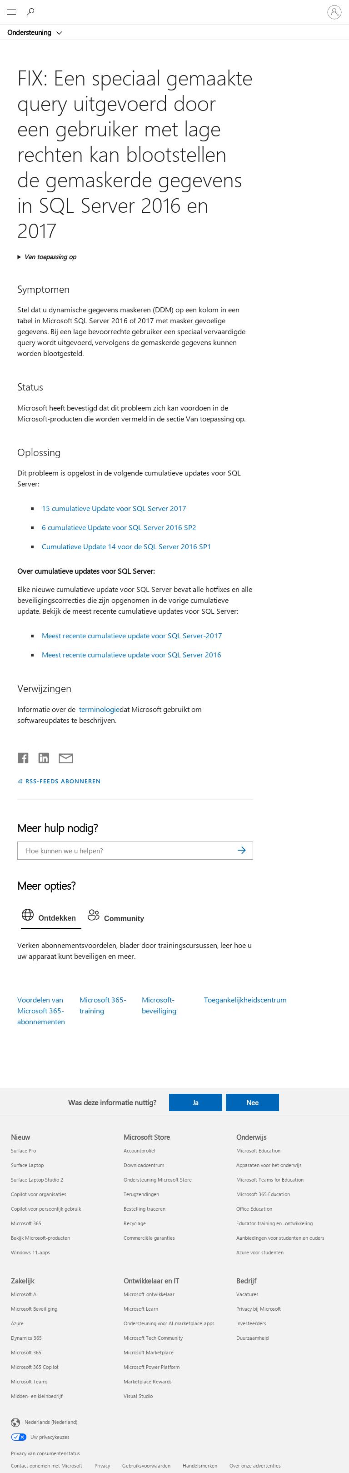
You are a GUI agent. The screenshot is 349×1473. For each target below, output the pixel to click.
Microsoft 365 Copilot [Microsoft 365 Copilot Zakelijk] (35, 1366)
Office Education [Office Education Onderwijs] (254, 1208)
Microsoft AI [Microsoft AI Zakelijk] (24, 1294)
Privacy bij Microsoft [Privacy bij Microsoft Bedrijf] (258, 1308)
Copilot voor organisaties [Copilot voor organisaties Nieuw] (38, 1194)
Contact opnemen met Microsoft (46, 1465)
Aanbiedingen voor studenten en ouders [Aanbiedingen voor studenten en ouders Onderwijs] (280, 1237)
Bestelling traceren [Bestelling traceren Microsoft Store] (144, 1208)
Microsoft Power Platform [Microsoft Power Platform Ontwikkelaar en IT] (151, 1366)
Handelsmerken (200, 1465)
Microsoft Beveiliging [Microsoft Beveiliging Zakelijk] (34, 1308)
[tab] (51, 917)
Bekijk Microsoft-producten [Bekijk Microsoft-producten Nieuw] (40, 1237)
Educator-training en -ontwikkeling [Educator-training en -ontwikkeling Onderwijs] (274, 1223)
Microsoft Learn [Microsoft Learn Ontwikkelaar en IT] (141, 1308)
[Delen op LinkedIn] (40, 756)
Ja (196, 1102)
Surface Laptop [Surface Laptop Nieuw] (27, 1165)
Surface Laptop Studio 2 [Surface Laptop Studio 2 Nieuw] (37, 1179)
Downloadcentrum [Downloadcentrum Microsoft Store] (144, 1165)
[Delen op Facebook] (23, 756)
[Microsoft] (174, 6)
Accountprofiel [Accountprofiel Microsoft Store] (139, 1150)
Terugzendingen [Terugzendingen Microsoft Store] (141, 1194)
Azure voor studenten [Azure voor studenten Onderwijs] (260, 1252)
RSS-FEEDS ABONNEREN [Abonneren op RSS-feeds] (63, 781)
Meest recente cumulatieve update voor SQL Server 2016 (131, 654)
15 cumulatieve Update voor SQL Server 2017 (114, 508)
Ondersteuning (30, 32)
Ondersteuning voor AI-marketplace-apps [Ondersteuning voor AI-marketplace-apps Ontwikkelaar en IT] (169, 1323)
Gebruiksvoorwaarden (146, 1465)
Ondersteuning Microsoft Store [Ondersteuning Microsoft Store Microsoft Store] (158, 1179)
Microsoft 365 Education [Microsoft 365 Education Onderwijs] (263, 1194)
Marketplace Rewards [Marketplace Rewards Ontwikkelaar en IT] (148, 1381)
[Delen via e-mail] (61, 756)
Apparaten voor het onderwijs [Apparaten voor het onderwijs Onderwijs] (269, 1165)
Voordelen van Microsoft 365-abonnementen (41, 1010)
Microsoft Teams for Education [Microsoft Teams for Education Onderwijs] (270, 1179)
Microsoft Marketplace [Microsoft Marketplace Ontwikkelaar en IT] (149, 1352)
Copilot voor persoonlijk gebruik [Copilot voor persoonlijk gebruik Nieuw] (46, 1208)
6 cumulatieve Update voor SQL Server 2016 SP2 (119, 527)
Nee (252, 1102)
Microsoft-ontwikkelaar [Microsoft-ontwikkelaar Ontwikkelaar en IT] (149, 1294)
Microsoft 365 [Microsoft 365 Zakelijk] (26, 1352)
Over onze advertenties (255, 1465)
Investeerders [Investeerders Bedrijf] (251, 1323)
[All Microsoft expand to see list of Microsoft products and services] (11, 12)
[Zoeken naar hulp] (32, 12)
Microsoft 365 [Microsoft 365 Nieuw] (26, 1223)
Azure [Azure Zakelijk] (17, 1323)
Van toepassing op (50, 256)
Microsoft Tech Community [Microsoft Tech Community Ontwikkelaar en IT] (153, 1337)
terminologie (99, 709)
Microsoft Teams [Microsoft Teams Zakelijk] (29, 1381)
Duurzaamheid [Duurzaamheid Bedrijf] (252, 1337)
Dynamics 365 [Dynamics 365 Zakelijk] (26, 1337)
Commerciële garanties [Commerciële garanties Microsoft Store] (149, 1237)
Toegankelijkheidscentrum (245, 999)
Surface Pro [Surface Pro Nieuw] (23, 1150)
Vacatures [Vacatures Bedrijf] (247, 1294)
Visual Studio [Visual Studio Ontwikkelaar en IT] (138, 1396)
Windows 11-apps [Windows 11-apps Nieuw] (30, 1252)
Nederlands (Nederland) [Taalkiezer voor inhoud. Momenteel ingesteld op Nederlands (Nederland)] (51, 1421)
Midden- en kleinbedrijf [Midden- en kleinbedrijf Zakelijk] (36, 1396)
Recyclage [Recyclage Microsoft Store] (135, 1223)
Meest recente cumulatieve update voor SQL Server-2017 (132, 635)
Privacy (102, 1465)
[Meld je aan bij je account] (334, 12)
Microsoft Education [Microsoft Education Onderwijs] (258, 1150)
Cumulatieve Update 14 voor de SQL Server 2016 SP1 (126, 546)
